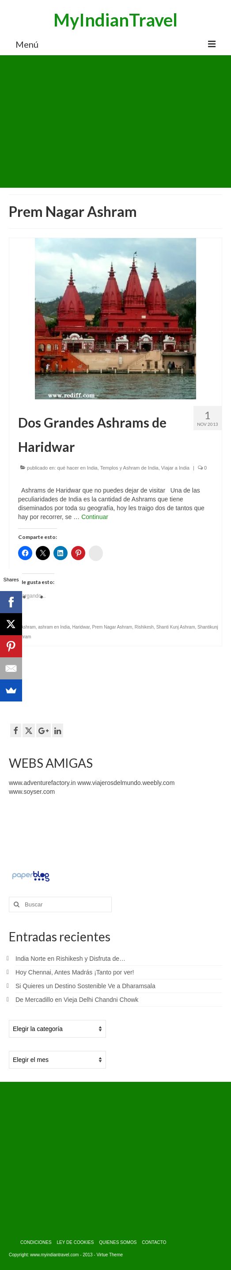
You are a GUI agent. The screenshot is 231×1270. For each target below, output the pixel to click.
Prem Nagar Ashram (112, 627)
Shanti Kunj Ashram (175, 627)
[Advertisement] (115, 121)
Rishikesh (144, 627)
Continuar (94, 516)
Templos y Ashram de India (129, 467)
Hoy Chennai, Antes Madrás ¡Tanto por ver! (74, 972)
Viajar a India (175, 467)
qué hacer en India (77, 467)
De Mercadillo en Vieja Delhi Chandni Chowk (76, 999)
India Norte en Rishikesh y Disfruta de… (70, 958)
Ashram (27, 627)
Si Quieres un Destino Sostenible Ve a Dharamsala (85, 985)
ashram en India (54, 627)
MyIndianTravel (115, 19)
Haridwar (81, 627)
